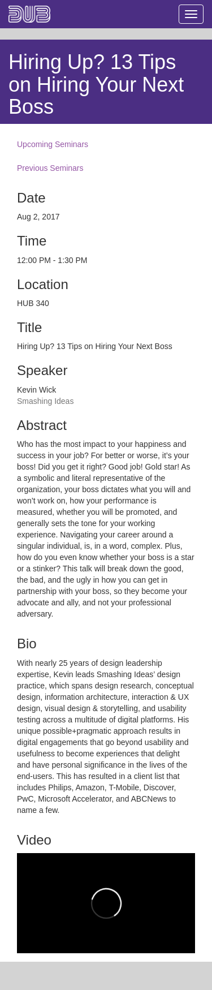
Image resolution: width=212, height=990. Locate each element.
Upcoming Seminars (52, 144)
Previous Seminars (50, 168)
